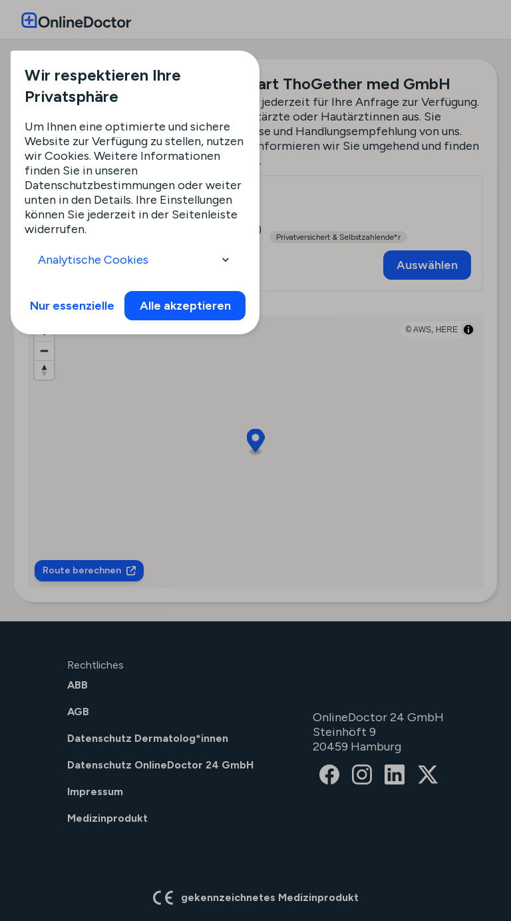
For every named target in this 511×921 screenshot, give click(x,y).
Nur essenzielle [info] (72, 305)
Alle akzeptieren (185, 305)
